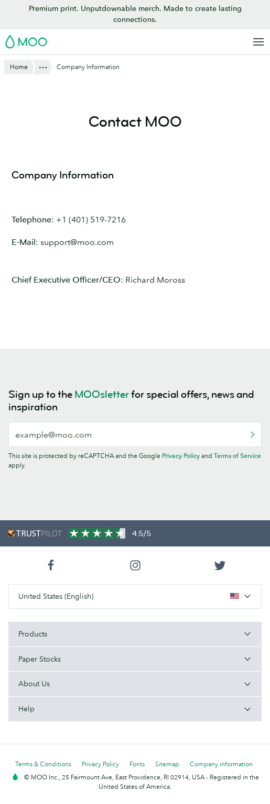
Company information (221, 764)
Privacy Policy (181, 456)
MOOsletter (101, 394)
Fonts (137, 764)
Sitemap (167, 764)
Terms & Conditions (43, 764)
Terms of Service (237, 456)
